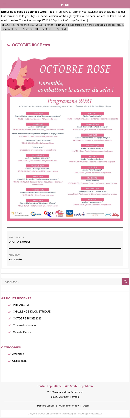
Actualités (18, 354)
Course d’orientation (25, 325)
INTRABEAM (21, 304)
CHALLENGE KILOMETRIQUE (31, 311)
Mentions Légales (46, 405)
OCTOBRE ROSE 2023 (27, 318)
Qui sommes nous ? (69, 405)
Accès (86, 405)
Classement (19, 360)
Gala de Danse (22, 332)
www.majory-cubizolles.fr (90, 413)
